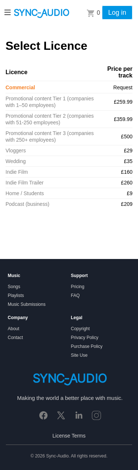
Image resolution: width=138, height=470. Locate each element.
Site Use (79, 355)
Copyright (80, 328)
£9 (129, 193)
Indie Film (17, 172)
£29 (128, 150)
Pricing (78, 286)
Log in (117, 12)
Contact (15, 337)
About (13, 328)
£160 (126, 172)
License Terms (68, 436)
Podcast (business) (27, 204)
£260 (126, 183)
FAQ (75, 295)
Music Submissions (27, 304)
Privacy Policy (85, 337)
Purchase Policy (87, 346)
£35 (128, 161)
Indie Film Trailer (24, 183)
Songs (14, 286)
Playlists (16, 295)
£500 (126, 136)
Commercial (20, 87)
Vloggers (16, 150)
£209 (126, 204)
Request (122, 87)
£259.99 (123, 102)
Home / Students (25, 193)
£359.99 (123, 119)
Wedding (16, 161)
